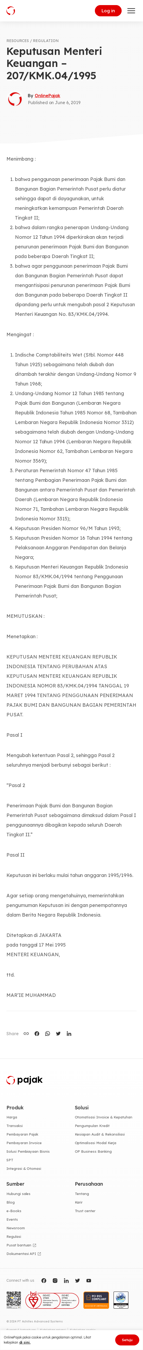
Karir (79, 1202)
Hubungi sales (18, 1194)
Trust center (85, 1211)
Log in (108, 10)
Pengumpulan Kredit (92, 1126)
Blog (10, 1202)
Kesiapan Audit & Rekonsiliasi (100, 1134)
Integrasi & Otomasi (23, 1168)
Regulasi (13, 1236)
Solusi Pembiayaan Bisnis (28, 1151)
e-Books (13, 1211)
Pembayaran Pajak (22, 1134)
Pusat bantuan (18, 1245)
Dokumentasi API (21, 1253)
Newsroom (15, 1228)
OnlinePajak (47, 95)
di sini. (25, 1342)
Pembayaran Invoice (24, 1143)
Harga (11, 1117)
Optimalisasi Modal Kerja (96, 1143)
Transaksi (14, 1126)
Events (12, 1219)
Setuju (127, 1340)
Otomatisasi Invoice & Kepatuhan (104, 1117)
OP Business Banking (93, 1151)
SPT (9, 1160)
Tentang (82, 1194)
